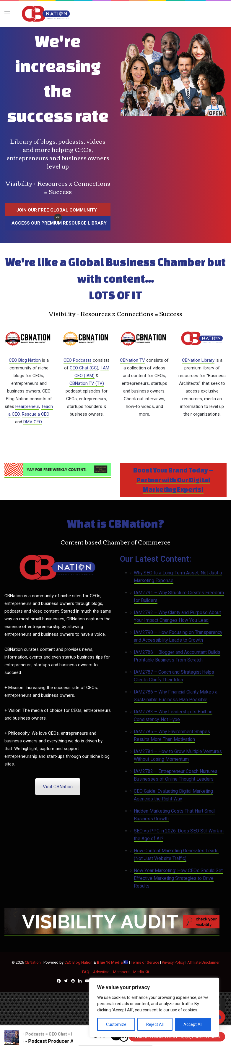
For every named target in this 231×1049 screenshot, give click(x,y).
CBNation (33, 962)
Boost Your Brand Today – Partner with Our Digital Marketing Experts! (173, 480)
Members (121, 972)
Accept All (192, 1024)
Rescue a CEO (35, 414)
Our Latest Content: (155, 559)
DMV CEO (32, 422)
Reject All (155, 1024)
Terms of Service (145, 962)
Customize (116, 1024)
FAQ (85, 972)
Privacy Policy (173, 962)
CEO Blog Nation (25, 360)
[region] (154, 1007)
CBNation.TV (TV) (86, 383)
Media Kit (141, 972)
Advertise (101, 972)
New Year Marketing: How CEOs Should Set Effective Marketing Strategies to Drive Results (178, 878)
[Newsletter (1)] (57, 475)
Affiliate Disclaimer (203, 962)
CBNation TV (132, 360)
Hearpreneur (27, 406)
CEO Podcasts (78, 360)
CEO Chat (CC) (84, 368)
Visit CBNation (58, 786)
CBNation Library (198, 360)
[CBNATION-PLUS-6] (111, 933)
